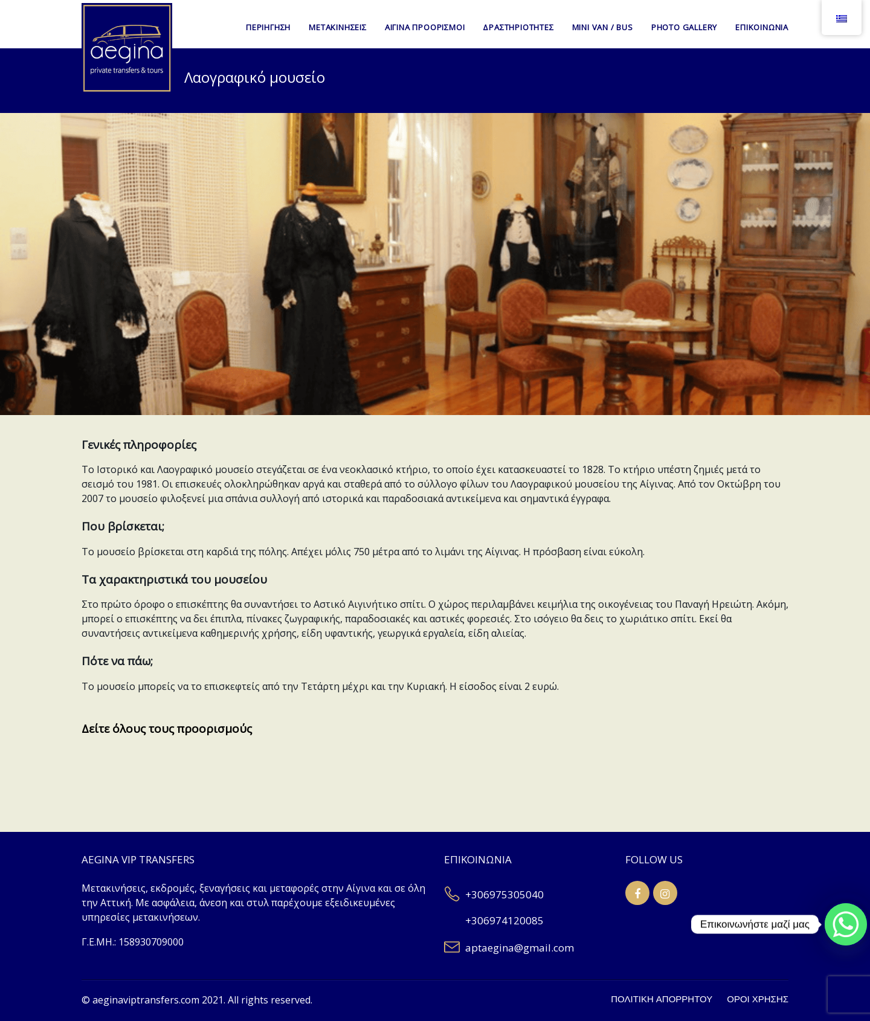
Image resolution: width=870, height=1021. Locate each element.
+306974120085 (504, 920)
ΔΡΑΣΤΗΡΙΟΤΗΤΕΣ (518, 27)
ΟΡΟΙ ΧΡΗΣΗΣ (757, 999)
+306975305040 (504, 894)
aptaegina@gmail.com (519, 948)
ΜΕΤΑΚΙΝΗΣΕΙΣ (338, 27)
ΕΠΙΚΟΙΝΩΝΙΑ (761, 27)
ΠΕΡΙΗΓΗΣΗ (268, 27)
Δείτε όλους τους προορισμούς (167, 728)
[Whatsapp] (846, 924)
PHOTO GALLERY (684, 27)
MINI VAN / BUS (602, 27)
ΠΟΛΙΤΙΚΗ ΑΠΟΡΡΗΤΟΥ (661, 999)
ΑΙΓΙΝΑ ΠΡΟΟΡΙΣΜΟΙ (425, 27)
